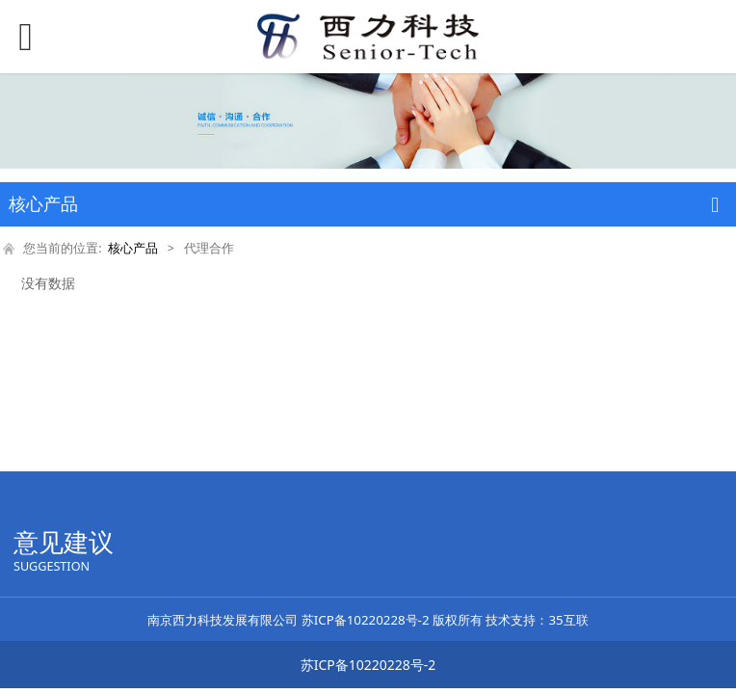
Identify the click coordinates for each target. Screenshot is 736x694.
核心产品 (133, 248)
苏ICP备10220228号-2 (366, 619)
